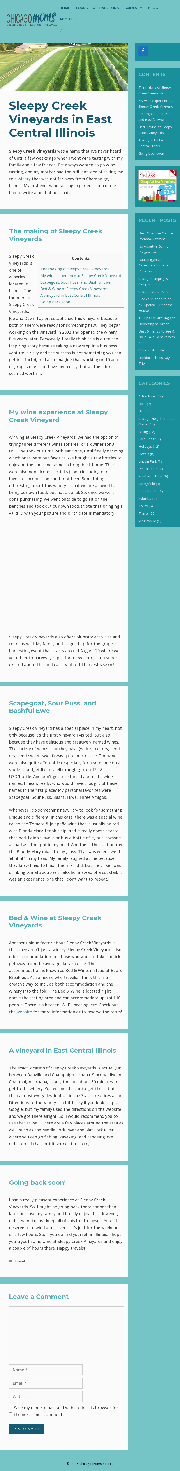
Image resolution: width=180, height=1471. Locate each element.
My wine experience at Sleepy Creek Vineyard (80, 275)
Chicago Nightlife (151, 350)
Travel (19, 1261)
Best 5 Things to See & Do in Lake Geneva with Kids (156, 337)
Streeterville (148, 491)
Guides (134, 8)
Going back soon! (55, 301)
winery (24, 178)
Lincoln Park (147, 461)
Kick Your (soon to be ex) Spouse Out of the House (155, 305)
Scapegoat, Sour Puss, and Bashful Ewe (75, 282)
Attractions (106, 8)
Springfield (146, 483)
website (25, 1011)
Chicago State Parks (153, 291)
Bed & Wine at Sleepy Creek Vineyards (74, 288)
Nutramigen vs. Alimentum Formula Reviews (153, 265)
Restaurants (148, 468)
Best (142, 403)
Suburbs (144, 498)
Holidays (145, 446)
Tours (81, 8)
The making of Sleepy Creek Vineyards (74, 268)
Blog (153, 8)
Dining (143, 431)
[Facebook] (143, 51)
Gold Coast (147, 439)
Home (65, 8)
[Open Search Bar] (61, 30)
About (70, 19)
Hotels (143, 454)
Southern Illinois (150, 476)
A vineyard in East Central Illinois (70, 295)
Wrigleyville (147, 521)
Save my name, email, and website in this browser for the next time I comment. (66, 1411)
